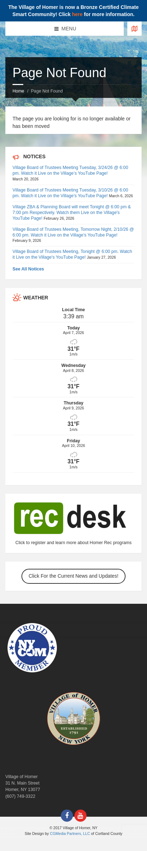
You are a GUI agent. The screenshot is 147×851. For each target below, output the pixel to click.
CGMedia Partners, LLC (70, 833)
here (77, 14)
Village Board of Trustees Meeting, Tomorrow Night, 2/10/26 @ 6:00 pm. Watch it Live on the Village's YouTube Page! (73, 232)
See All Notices (28, 269)
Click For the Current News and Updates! (73, 576)
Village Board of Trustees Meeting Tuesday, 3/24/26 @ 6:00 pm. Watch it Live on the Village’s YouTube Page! (70, 170)
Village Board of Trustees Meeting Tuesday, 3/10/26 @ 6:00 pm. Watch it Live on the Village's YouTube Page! (70, 193)
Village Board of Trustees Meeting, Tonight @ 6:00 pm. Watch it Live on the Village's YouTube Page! (72, 254)
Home (18, 91)
